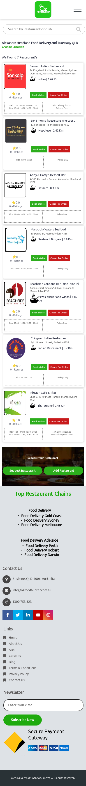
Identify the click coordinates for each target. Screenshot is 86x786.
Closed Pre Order (58, 95)
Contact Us (14, 680)
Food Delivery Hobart (41, 550)
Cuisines (12, 656)
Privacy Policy (16, 674)
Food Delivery (39, 510)
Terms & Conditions (19, 668)
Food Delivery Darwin (41, 555)
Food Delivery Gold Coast (41, 516)
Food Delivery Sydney (41, 520)
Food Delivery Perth (42, 546)
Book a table (38, 95)
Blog (9, 662)
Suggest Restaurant (22, 471)
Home (10, 638)
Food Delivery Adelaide (39, 540)
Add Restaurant (63, 471)
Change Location (13, 47)
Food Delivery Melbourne (41, 525)
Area (9, 650)
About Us (12, 644)
